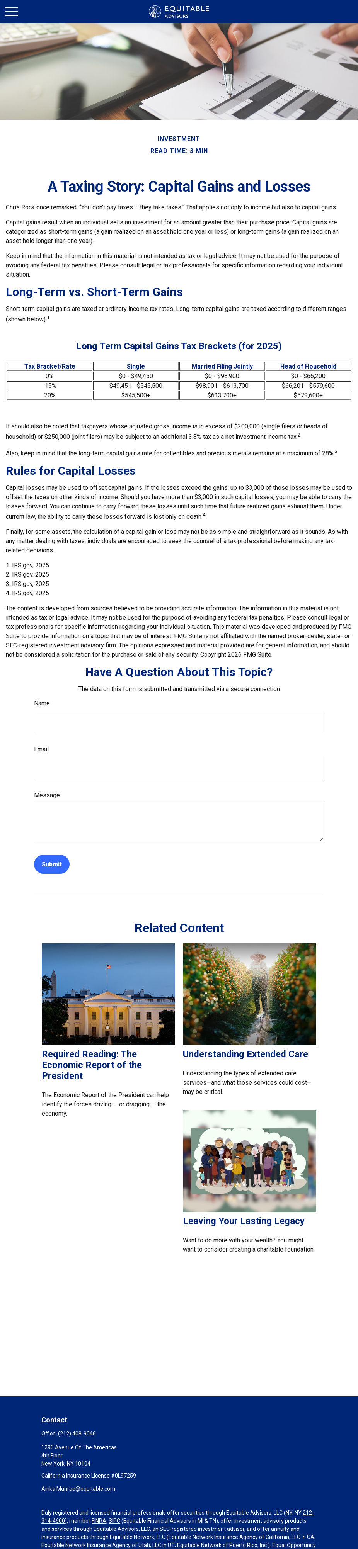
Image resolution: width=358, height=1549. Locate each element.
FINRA (99, 1521)
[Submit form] (52, 864)
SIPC (114, 1521)
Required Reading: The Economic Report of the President (92, 1065)
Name (42, 703)
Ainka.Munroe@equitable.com (78, 1489)
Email (41, 749)
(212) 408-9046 (77, 1433)
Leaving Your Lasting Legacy (244, 1221)
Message (47, 795)
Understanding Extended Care (245, 1054)
